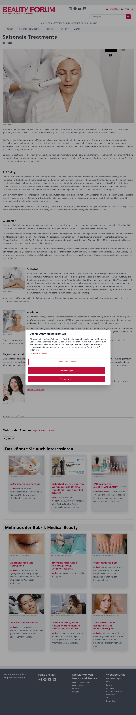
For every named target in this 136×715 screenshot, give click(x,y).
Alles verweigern (67, 370)
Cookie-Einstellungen (67, 361)
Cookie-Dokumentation (38, 354)
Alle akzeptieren (67, 379)
